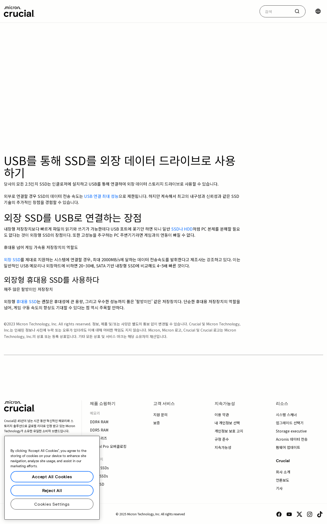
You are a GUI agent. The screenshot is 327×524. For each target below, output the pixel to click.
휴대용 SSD (26, 301)
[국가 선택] (318, 11)
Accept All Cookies (52, 476)
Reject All (52, 490)
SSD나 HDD (182, 229)
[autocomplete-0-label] (275, 11)
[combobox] (283, 11)
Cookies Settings (52, 504)
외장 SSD (12, 259)
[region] (52, 478)
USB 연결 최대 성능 (101, 196)
